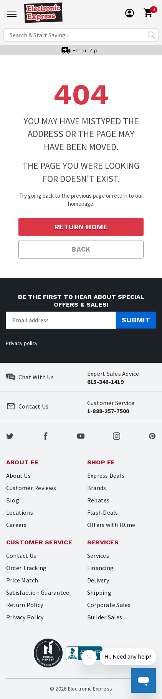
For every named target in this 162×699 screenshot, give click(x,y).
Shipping (99, 592)
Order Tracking (26, 568)
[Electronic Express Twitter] (9, 435)
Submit (136, 320)
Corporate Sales (109, 605)
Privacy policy (22, 343)
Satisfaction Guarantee (37, 592)
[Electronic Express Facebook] (45, 435)
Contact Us (21, 555)
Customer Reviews (31, 488)
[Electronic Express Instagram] (116, 435)
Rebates (98, 500)
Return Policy (24, 605)
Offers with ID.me (111, 525)
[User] (129, 13)
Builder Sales (104, 617)
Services (98, 555)
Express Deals (105, 475)
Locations (19, 512)
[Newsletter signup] (61, 320)
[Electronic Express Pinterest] (152, 435)
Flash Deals (102, 512)
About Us (18, 475)
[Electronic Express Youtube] (80, 435)
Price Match (22, 580)
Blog (12, 500)
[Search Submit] (151, 35)
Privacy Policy (24, 617)
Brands (96, 488)
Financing (100, 568)
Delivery (98, 580)
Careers (16, 525)
